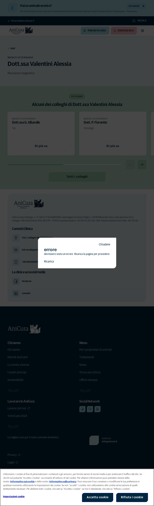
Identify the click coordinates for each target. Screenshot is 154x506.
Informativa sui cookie (22, 481)
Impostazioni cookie (14, 496)
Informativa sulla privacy (62, 481)
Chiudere (104, 244)
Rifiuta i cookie (132, 497)
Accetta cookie (97, 497)
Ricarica (49, 261)
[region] (77, 487)
